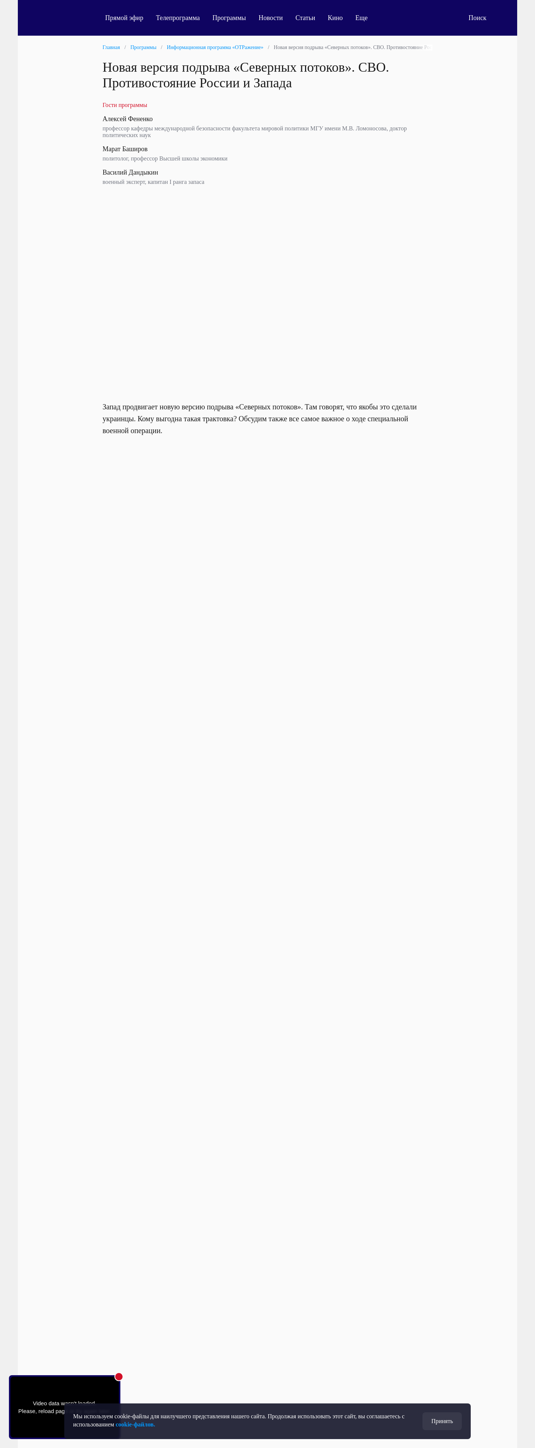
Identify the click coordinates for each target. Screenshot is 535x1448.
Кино (335, 18)
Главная (111, 47)
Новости (271, 18)
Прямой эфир (124, 18)
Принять (442, 1421)
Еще (366, 18)
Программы (229, 18)
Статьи (305, 18)
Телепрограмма (178, 18)
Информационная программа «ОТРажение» (215, 47)
